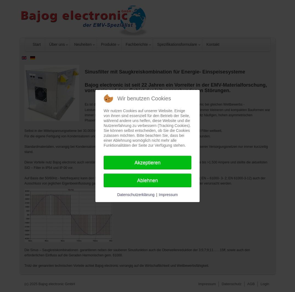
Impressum (168, 194)
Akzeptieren (147, 162)
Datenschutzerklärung (135, 194)
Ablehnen (147, 180)
